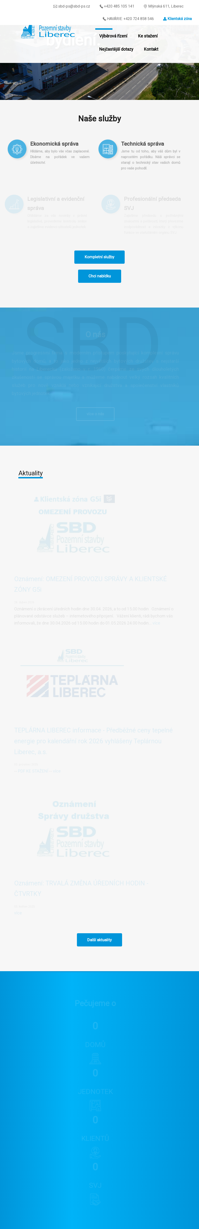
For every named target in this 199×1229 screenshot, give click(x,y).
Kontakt (151, 49)
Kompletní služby (99, 257)
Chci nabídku (99, 276)
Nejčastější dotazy (116, 49)
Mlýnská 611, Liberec (163, 6)
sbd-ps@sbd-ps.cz (71, 6)
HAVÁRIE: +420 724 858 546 (128, 18)
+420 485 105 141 (116, 6)
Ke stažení (148, 36)
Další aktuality (99, 939)
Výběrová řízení (113, 36)
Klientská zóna (179, 18)
